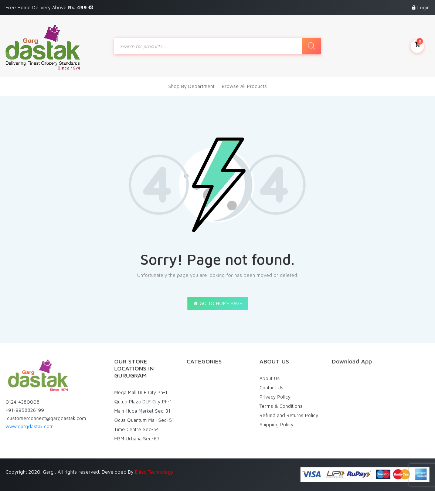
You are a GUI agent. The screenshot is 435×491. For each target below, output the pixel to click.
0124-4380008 (23, 402)
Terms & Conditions (281, 406)
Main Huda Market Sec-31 (142, 411)
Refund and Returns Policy (288, 415)
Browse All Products (244, 86)
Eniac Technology (154, 472)
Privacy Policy (274, 397)
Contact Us (271, 387)
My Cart (417, 45)
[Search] (311, 46)
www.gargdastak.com (30, 426)
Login (423, 7)
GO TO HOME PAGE (217, 303)
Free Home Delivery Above (49, 7)
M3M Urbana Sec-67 (136, 438)
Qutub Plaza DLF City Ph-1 (143, 401)
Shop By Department (191, 86)
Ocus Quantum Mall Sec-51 (144, 420)
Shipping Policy (276, 424)
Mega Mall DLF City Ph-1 (140, 392)
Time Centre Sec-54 (136, 429)
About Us (269, 378)
